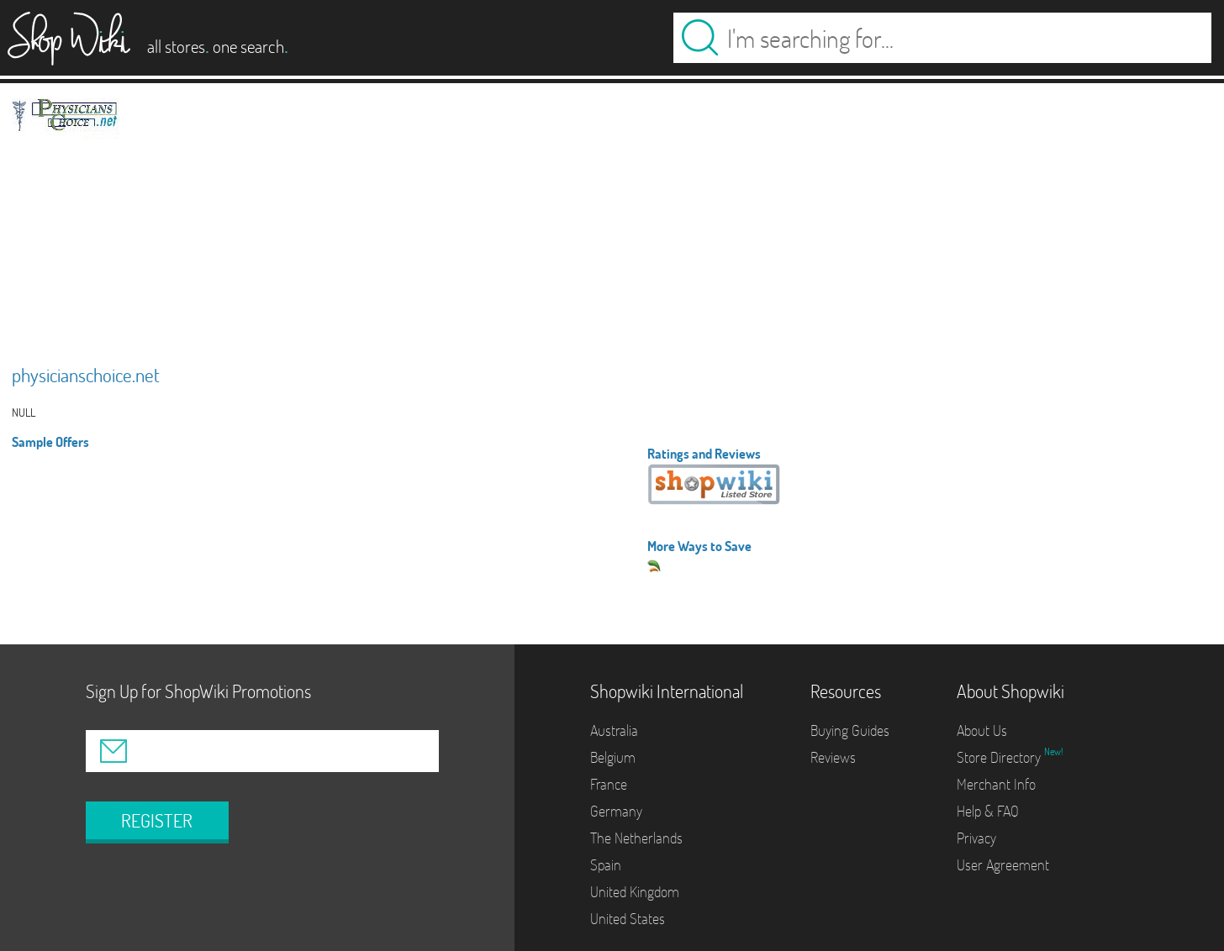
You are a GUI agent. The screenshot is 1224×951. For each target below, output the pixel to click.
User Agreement (1003, 865)
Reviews (833, 757)
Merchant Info (996, 784)
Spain (605, 865)
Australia (614, 730)
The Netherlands (636, 838)
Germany (616, 811)
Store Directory (1000, 757)
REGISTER (157, 821)
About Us (982, 730)
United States (627, 918)
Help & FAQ (988, 811)
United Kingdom (634, 891)
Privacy (976, 838)
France (608, 784)
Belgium (613, 757)
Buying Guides (849, 730)
